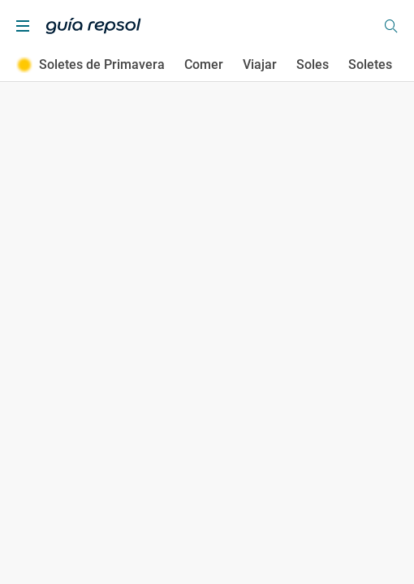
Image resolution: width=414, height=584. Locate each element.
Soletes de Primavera (90, 65)
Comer (203, 64)
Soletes (370, 64)
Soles (312, 64)
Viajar (260, 64)
